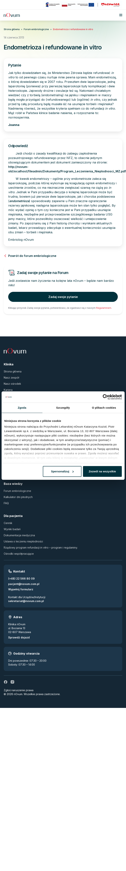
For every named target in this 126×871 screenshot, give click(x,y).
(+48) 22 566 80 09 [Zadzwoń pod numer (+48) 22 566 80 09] (21, 578)
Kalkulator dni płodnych (18, 497)
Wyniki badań (12, 529)
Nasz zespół (11, 377)
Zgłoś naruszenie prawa (18, 690)
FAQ (6, 503)
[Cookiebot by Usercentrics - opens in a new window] (105, 397)
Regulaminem (103, 307)
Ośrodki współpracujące (19, 553)
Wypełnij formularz (20, 589)
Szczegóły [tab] (63, 407)
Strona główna (12, 29)
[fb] (5, 682)
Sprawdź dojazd (19, 637)
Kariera (8, 389)
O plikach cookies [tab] (104, 407)
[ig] (12, 682)
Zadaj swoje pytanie (63, 297)
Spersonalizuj (62, 471)
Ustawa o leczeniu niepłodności (23, 541)
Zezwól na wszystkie (102, 471)
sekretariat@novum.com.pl (26, 601)
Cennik (8, 523)
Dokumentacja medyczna (19, 535)
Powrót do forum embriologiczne (30, 256)
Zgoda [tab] (22, 407)
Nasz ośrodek (12, 383)
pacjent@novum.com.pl (23, 583)
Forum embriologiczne (36, 29)
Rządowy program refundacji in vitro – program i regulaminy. (41, 547)
